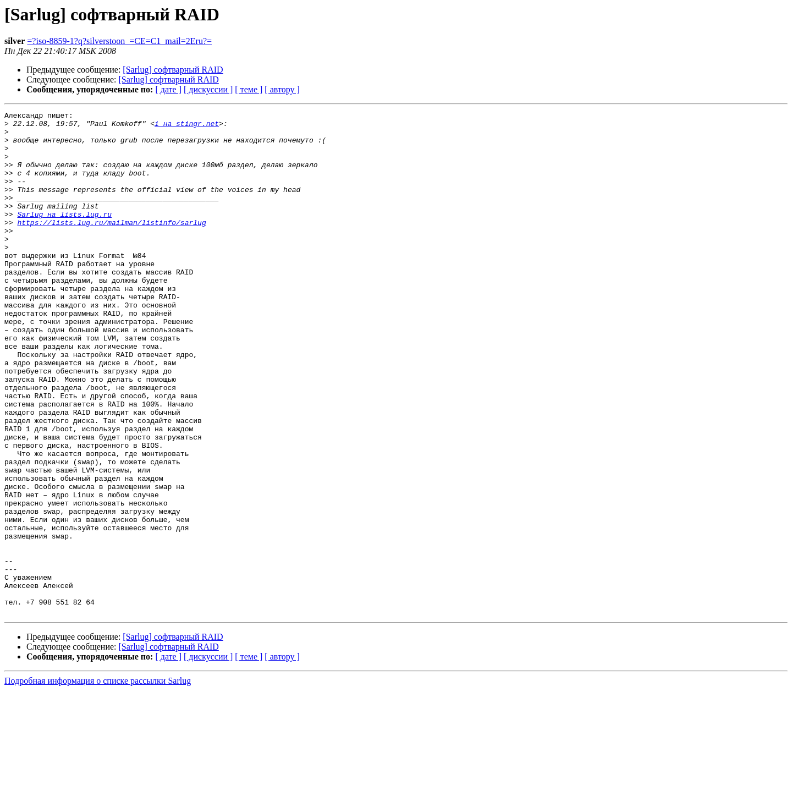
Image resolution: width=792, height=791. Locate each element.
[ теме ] (248, 89)
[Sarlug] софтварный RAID (173, 69)
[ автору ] (282, 89)
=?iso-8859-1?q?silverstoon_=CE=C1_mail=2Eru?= (119, 41)
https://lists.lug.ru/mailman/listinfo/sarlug (111, 245)
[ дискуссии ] (208, 89)
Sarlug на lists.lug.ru (64, 235)
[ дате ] (168, 89)
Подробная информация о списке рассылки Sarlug (97, 781)
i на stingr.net (187, 126)
